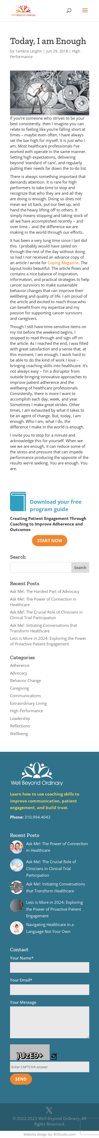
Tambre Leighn (28, 51)
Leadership (20, 718)
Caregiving (19, 688)
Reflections (20, 725)
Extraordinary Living (28, 703)
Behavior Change (25, 680)
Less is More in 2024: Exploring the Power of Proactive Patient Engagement (48, 641)
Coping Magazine (63, 262)
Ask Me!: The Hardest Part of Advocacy (44, 591)
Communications (25, 695)
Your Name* (49, 964)
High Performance (26, 710)
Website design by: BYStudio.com (49, 1134)
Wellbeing (19, 733)
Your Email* (49, 986)
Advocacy (18, 673)
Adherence (19, 665)
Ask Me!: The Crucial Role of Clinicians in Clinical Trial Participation (46, 614)
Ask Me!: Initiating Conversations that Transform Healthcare (43, 628)
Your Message (49, 1020)
